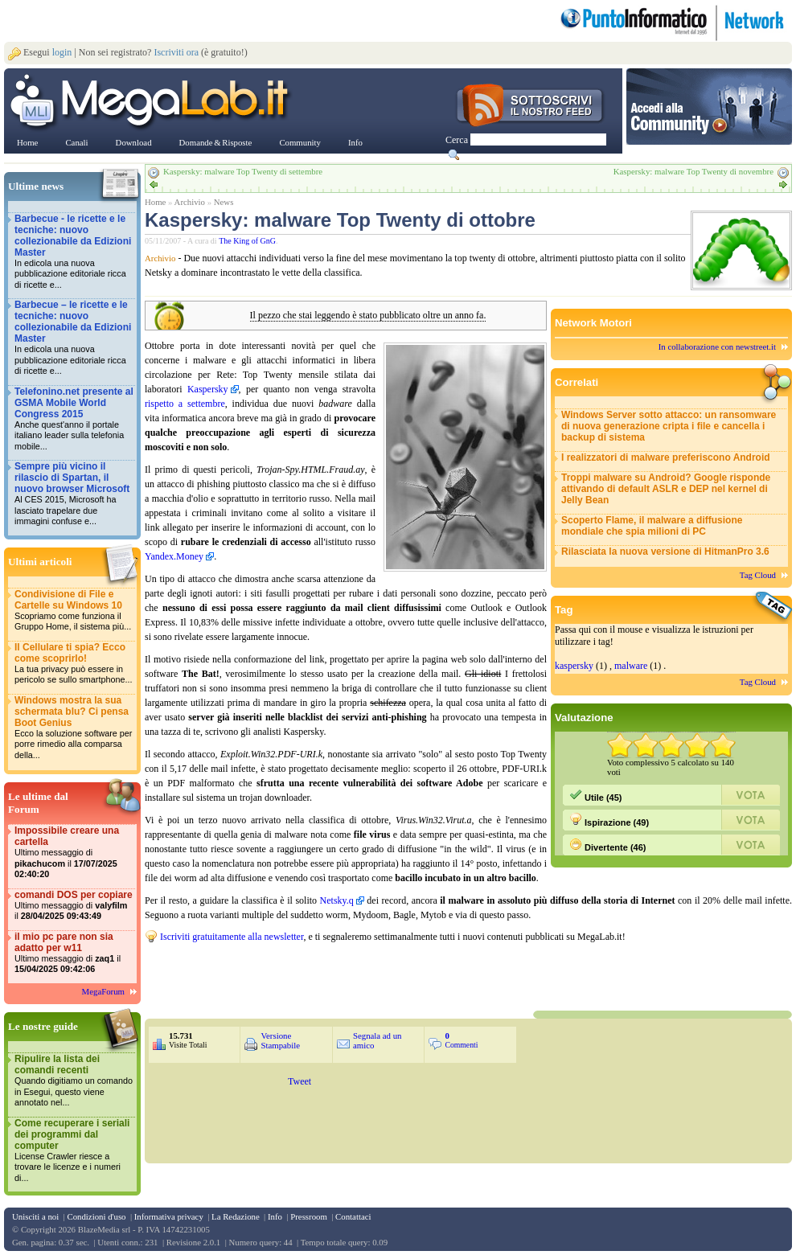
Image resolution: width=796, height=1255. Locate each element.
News (224, 202)
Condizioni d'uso (96, 1216)
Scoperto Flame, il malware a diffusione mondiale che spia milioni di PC (651, 526)
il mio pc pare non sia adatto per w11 (73, 953)
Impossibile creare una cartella (73, 852)
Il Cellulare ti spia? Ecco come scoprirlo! (73, 664)
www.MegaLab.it (152, 102)
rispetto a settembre (185, 403)
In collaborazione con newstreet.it (717, 346)
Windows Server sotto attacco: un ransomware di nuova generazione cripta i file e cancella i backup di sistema (668, 426)
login (62, 52)
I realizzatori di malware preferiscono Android (665, 457)
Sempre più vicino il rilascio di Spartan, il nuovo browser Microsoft (73, 494)
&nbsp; (338, 975)
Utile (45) (595, 795)
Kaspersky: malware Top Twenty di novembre (693, 171)
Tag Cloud (758, 575)
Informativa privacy (168, 1216)
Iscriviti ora (176, 52)
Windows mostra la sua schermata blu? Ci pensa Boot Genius (73, 728)
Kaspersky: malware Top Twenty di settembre (242, 171)
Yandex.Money (174, 556)
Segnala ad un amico (377, 1040)
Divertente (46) (607, 845)
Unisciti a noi (35, 1216)
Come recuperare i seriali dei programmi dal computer (73, 1151)
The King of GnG (247, 240)
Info (275, 1216)
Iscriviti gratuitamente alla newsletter (231, 936)
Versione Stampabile (280, 1040)
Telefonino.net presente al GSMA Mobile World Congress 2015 (73, 419)
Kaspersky (207, 389)
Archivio (189, 202)
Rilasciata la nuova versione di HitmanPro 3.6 (665, 551)
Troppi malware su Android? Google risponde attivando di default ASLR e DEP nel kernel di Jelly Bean (665, 489)
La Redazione (235, 1216)
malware (630, 665)
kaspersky (574, 665)
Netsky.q (337, 900)
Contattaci (353, 1216)
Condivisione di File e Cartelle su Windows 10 (73, 611)
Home (155, 202)
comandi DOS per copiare (73, 905)
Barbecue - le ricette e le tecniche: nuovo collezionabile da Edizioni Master (73, 252)
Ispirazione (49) (609, 820)
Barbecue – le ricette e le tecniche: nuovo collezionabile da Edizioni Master (73, 338)
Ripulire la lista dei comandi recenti (73, 1081)
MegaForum (103, 991)
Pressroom (308, 1216)
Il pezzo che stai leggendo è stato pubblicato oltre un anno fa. (368, 316)
